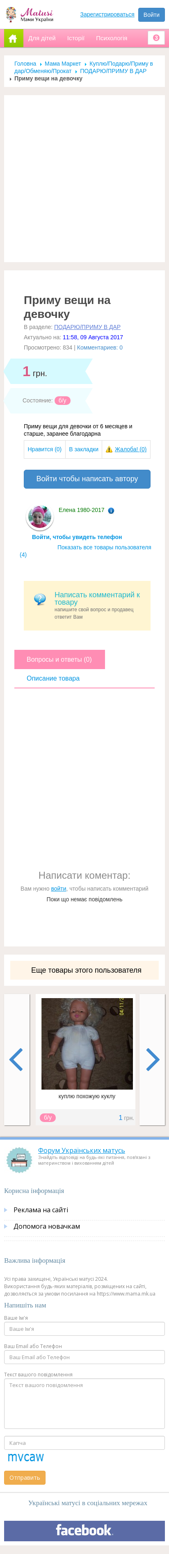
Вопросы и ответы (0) (59, 659)
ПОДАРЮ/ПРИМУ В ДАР (113, 71)
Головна (25, 63)
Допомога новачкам (47, 1226)
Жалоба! (130, 449)
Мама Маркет (63, 63)
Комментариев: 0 (100, 347)
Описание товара (53, 678)
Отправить (24, 1477)
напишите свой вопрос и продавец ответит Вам (99, 605)
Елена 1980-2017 (82, 510)
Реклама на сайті (41, 1209)
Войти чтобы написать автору (87, 479)
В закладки (83, 449)
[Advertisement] (81, 178)
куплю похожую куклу (87, 1096)
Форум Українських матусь (81, 1150)
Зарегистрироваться (107, 14)
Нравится (44, 449)
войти (58, 888)
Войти (152, 14)
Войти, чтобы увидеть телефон (77, 537)
